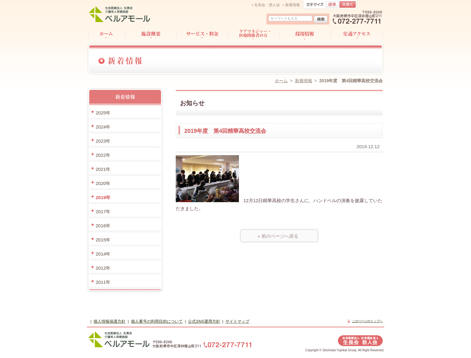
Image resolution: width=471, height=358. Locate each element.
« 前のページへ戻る (279, 236)
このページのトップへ (367, 321)
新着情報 (292, 5)
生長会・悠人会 (267, 5)
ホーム (281, 80)
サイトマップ (237, 321)
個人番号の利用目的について (157, 321)
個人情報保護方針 (109, 321)
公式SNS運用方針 (204, 321)
